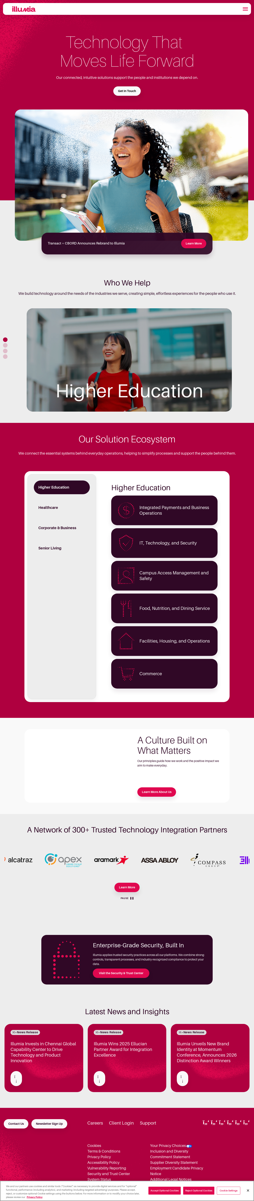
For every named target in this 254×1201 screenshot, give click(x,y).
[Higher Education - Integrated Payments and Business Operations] (164, 510)
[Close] (248, 1190)
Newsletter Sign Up (49, 1124)
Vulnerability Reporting (106, 1168)
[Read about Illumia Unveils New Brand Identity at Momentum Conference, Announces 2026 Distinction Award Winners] (182, 1078)
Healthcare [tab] (48, 507)
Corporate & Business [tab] (57, 528)
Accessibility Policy (103, 1162)
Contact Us (16, 1124)
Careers (95, 1123)
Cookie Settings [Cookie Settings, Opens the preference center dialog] (228, 1190)
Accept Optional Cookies (164, 1190)
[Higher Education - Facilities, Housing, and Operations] (164, 641)
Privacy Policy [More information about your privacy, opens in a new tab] (34, 1197)
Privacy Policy (99, 1157)
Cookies (94, 1146)
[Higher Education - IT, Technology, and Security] (164, 543)
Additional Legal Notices (170, 1179)
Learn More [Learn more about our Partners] (127, 887)
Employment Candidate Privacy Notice (176, 1171)
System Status (99, 1179)
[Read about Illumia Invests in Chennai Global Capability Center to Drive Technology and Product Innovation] (16, 1078)
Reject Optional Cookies (198, 1190)
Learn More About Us (157, 792)
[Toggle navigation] (245, 9)
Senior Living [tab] (49, 548)
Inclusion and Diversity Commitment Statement (170, 1154)
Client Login (121, 1123)
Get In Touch (127, 91)
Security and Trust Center (108, 1174)
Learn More (194, 243)
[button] (5, 339)
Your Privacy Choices (168, 1146)
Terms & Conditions (103, 1151)
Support (148, 1123)
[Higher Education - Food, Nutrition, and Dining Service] (164, 608)
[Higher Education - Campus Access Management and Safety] (164, 576)
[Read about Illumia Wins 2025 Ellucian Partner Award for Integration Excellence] (99, 1078)
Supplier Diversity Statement (174, 1162)
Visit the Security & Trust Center (121, 973)
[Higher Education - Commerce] (164, 674)
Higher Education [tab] (53, 487)
